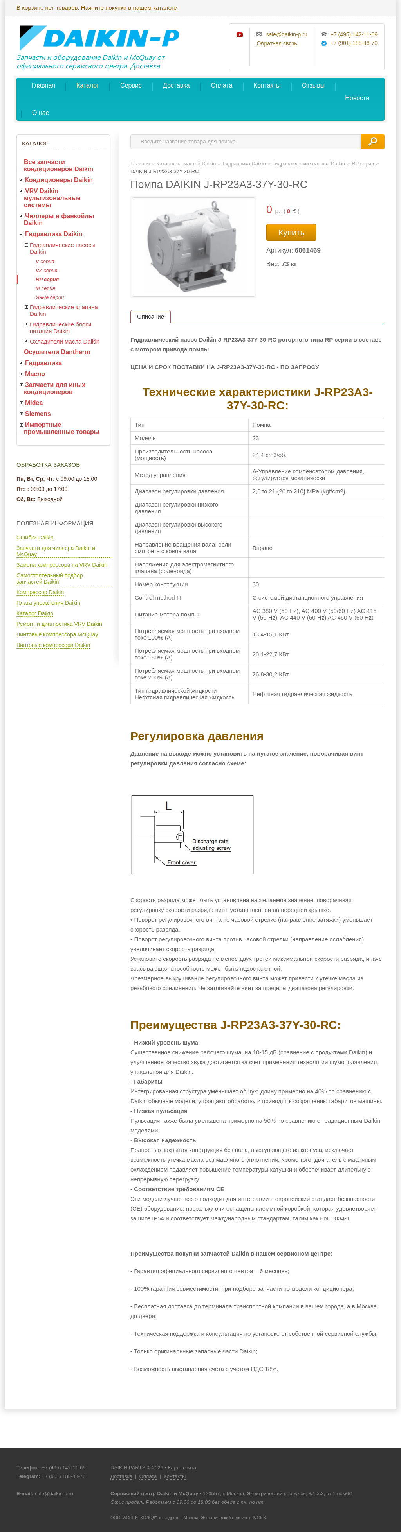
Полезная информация (54, 523)
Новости (357, 98)
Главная (43, 85)
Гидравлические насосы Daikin (63, 248)
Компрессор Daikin (40, 592)
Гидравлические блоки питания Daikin (60, 327)
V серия (45, 261)
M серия (45, 288)
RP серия (47, 279)
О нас (40, 112)
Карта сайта (182, 1468)
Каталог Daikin (34, 613)
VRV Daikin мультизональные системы (52, 198)
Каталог (87, 85)
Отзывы (313, 85)
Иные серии (50, 297)
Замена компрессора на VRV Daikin (61, 565)
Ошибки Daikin (35, 537)
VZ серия (46, 270)
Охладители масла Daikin (64, 341)
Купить (291, 232)
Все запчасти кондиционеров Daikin (58, 165)
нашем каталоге (155, 7)
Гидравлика (43, 363)
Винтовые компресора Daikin (53, 645)
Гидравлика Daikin (53, 234)
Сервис (131, 85)
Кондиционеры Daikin (59, 180)
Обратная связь (276, 43)
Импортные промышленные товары (61, 428)
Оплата (222, 85)
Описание (150, 316)
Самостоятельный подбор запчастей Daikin (49, 578)
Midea (34, 403)
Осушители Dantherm (57, 352)
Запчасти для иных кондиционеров (54, 388)
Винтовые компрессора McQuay (57, 634)
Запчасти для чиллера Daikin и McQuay (55, 551)
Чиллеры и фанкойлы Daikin (59, 219)
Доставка (176, 85)
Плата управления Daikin (48, 603)
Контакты (267, 85)
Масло (35, 374)
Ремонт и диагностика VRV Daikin (59, 624)
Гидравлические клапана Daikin (64, 310)
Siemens (38, 413)
